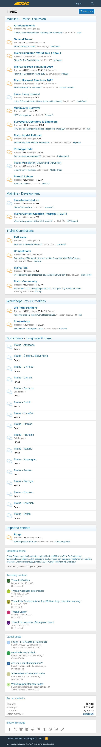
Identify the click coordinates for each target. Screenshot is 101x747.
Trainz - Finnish (23, 423)
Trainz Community (25, 281)
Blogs (17, 534)
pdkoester (61, 244)
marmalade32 (13, 559)
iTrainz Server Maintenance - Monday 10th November (38, 33)
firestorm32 (61, 562)
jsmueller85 (86, 275)
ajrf (59, 559)
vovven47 (49, 207)
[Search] (92, 3)
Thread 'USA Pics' (20, 580)
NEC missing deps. (22, 115)
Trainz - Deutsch (23, 388)
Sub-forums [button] (44, 56)
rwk (88, 129)
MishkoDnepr (56, 170)
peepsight (39, 559)
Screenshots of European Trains (28, 328)
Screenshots (22, 321)
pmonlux (38, 562)
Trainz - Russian (23, 492)
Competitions (22, 251)
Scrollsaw (71, 562)
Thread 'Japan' (19, 611)
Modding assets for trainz (25, 541)
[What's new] (86, 3)
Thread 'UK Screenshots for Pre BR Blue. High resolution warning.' (46, 601)
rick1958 (55, 556)
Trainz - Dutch (22, 402)
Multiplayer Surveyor (27, 108)
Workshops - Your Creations (26, 301)
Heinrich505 (44, 556)
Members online (16, 550)
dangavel (66, 559)
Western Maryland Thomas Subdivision (31, 142)
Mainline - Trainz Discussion (26, 19)
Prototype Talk (23, 149)
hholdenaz (55, 46)
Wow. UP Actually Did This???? (28, 244)
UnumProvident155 (24, 562)
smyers (53, 559)
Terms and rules (14, 738)
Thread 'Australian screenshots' (27, 590)
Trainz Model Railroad (28, 135)
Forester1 (49, 115)
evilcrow (63, 328)
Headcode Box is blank (24, 46)
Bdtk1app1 (88, 713)
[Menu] (9, 3)
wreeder (34, 556)
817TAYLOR (48, 562)
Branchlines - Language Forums (29, 338)
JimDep (37, 291)
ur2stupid (58, 60)
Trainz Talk (21, 267)
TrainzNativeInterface (26, 200)
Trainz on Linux (21, 183)
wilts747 (46, 183)
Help (41, 738)
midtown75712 (27, 559)
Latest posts (14, 636)
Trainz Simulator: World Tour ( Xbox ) (37, 53)
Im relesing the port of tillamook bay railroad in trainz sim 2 (40, 275)
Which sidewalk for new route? (28, 87)
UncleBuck (81, 101)
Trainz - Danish (23, 377)
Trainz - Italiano (23, 448)
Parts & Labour (23, 176)
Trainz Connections (20, 230)
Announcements (24, 25)
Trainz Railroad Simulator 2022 (33, 80)
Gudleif (88, 559)
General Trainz (23, 39)
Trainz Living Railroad (27, 94)
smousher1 (24, 556)
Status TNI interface (23, 207)
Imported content (18, 528)
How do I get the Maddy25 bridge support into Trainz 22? (39, 129)
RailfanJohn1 (63, 156)
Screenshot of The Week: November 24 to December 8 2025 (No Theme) (47, 258)
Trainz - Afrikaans (24, 344)
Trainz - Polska (23, 470)
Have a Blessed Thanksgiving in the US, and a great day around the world (47, 288)
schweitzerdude (67, 87)
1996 (47, 559)
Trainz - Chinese (23, 366)
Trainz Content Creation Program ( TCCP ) (40, 213)
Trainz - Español (23, 413)
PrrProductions (74, 556)
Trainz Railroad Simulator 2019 (33, 66)
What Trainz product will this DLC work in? (33, 221)
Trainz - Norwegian (25, 459)
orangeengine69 (62, 541)
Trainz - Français (24, 434)
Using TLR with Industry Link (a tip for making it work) (38, 101)
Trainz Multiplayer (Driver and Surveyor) (37, 162)
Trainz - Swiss (22, 513)
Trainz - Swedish (24, 503)
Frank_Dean (12, 556)
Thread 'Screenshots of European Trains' (32, 622)
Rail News (20, 237)
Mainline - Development (23, 193)
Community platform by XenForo (30, 744)
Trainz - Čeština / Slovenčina (31, 355)
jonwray (37, 261)
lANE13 (65, 74)
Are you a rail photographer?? (27, 156)
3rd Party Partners (25, 307)
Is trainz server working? (25, 170)
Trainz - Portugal (24, 481)
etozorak (10, 562)
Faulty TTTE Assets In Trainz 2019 (29, 74)
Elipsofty (77, 142)
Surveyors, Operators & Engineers (36, 121)
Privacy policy (30, 738)
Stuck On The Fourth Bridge (26, 60)
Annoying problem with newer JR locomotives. (35, 315)
